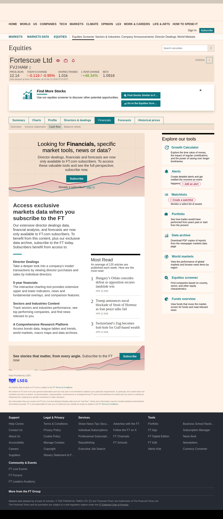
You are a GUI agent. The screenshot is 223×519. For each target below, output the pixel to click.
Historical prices (149, 120)
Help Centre (16, 423)
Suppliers (14, 455)
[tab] (19, 120)
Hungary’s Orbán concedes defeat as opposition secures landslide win (115, 282)
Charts (36, 120)
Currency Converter (195, 448)
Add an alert (191, 184)
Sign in (90, 187)
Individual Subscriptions (93, 430)
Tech (63, 24)
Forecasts (124, 120)
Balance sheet (72, 126)
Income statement (35, 126)
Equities (60, 36)
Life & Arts (161, 24)
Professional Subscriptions (94, 436)
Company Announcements (137, 36)
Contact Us (15, 430)
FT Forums (15, 475)
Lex (118, 24)
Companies (48, 24)
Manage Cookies (54, 442)
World (25, 24)
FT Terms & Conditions (62, 387)
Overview (15, 126)
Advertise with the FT (126, 423)
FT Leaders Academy (22, 481)
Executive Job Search (91, 448)
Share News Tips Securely (94, 423)
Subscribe (207, 30)
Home (13, 24)
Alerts (176, 171)
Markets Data (38, 36)
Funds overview (183, 299)
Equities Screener (83, 36)
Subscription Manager (196, 430)
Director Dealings (165, 36)
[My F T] (209, 12)
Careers (14, 448)
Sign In (192, 30)
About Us (14, 436)
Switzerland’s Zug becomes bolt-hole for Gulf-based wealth (118, 325)
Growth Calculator (185, 147)
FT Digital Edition (158, 436)
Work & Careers (137, 24)
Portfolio (178, 214)
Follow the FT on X (125, 430)
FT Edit (152, 442)
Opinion (107, 24)
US (35, 24)
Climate (92, 24)
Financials (104, 120)
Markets (76, 24)
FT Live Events (18, 469)
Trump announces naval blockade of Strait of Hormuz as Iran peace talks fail (116, 305)
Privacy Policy (52, 430)
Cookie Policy (52, 436)
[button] (10, 12)
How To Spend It (185, 24)
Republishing (86, 442)
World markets (183, 256)
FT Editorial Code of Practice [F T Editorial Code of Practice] (113, 504)
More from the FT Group (25, 491)
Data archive (181, 235)
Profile (52, 120)
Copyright (49, 448)
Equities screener (185, 277)
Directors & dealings (77, 120)
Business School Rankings (198, 423)
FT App (152, 430)
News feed (189, 436)
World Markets (186, 36)
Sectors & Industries (107, 36)
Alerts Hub (154, 448)
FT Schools (120, 442)
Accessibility (16, 442)
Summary (18, 120)
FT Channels (121, 436)
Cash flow (55, 126)
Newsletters (190, 442)
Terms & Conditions (56, 423)
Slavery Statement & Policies (59, 455)
